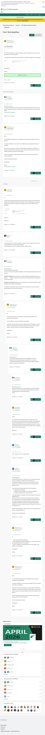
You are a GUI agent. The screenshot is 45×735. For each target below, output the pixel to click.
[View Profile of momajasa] (17, 444)
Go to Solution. (24, 75)
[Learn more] (8, 645)
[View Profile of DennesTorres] (9, 40)
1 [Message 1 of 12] (7, 82)
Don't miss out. (25, 20)
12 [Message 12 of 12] (7, 224)
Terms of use (3, 726)
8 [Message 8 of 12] (15, 516)
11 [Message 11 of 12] (7, 249)
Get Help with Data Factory (28, 25)
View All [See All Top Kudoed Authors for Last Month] (6, 699)
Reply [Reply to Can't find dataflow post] (38, 85)
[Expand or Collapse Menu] (1, 12)
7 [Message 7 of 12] (7, 170)
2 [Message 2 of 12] (7, 293)
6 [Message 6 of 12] (15, 555)
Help (35, 14)
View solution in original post (9, 112)
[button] (31, 35)
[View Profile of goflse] (8, 235)
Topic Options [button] (38, 35)
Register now (3, 5)
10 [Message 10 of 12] (15, 457)
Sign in (32, 14)
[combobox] (30, 17)
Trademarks (3, 728)
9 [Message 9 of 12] (15, 434)
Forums (18, 25)
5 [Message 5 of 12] (7, 115)
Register (27, 14)
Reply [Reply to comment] (38, 118)
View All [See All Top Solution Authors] (6, 674)
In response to (8, 99)
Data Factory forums (8, 25)
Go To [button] (39, 14)
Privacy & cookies (4, 725)
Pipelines (6, 27)
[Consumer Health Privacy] (15, 731)
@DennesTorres (10, 106)
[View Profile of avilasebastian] (9, 189)
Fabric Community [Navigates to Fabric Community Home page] (13, 9)
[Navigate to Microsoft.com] (4, 9)
